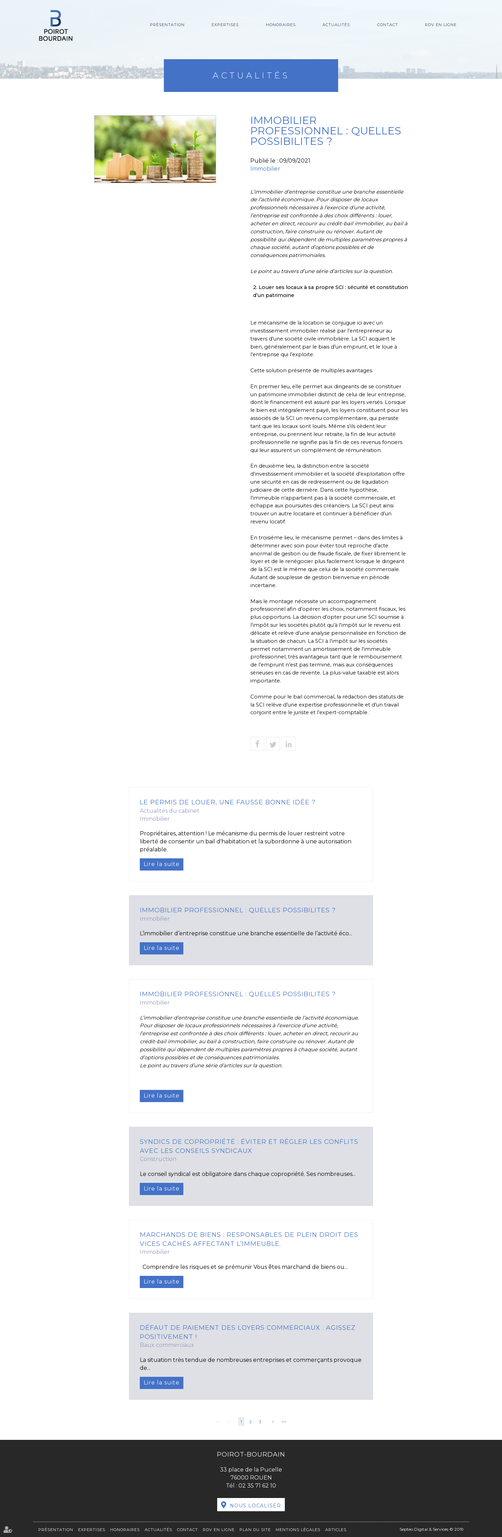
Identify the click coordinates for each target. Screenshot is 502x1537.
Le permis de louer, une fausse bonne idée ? (227, 802)
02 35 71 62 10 (257, 1485)
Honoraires (281, 24)
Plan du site (255, 1529)
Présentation (167, 24)
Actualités (336, 24)
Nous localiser (255, 1506)
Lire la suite (162, 864)
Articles (336, 1529)
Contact (387, 24)
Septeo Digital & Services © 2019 (432, 1529)
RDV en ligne (441, 24)
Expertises (225, 24)
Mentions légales (298, 1529)
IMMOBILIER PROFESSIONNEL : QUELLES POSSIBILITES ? (238, 910)
